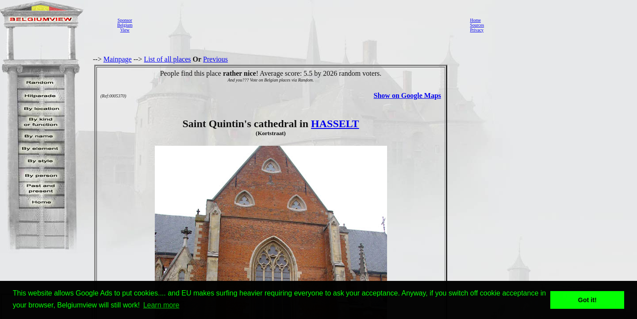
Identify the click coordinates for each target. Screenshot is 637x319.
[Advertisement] (299, 25)
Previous (215, 59)
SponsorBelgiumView (124, 25)
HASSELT (335, 123)
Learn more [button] (161, 305)
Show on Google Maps (407, 95)
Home (475, 20)
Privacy (477, 29)
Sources (477, 25)
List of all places (167, 59)
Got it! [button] (587, 299)
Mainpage (118, 59)
